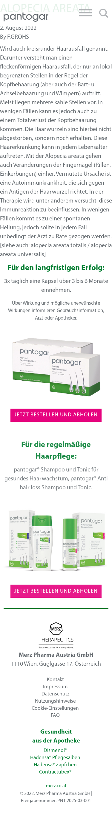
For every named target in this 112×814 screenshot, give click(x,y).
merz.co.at (56, 786)
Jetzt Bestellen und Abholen (56, 417)
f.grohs (18, 37)
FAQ (55, 715)
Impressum (55, 686)
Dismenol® (55, 750)
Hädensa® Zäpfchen (55, 765)
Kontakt (55, 679)
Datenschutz (55, 694)
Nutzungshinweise (55, 701)
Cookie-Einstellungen (55, 708)
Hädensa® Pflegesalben (55, 757)
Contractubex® (55, 772)
